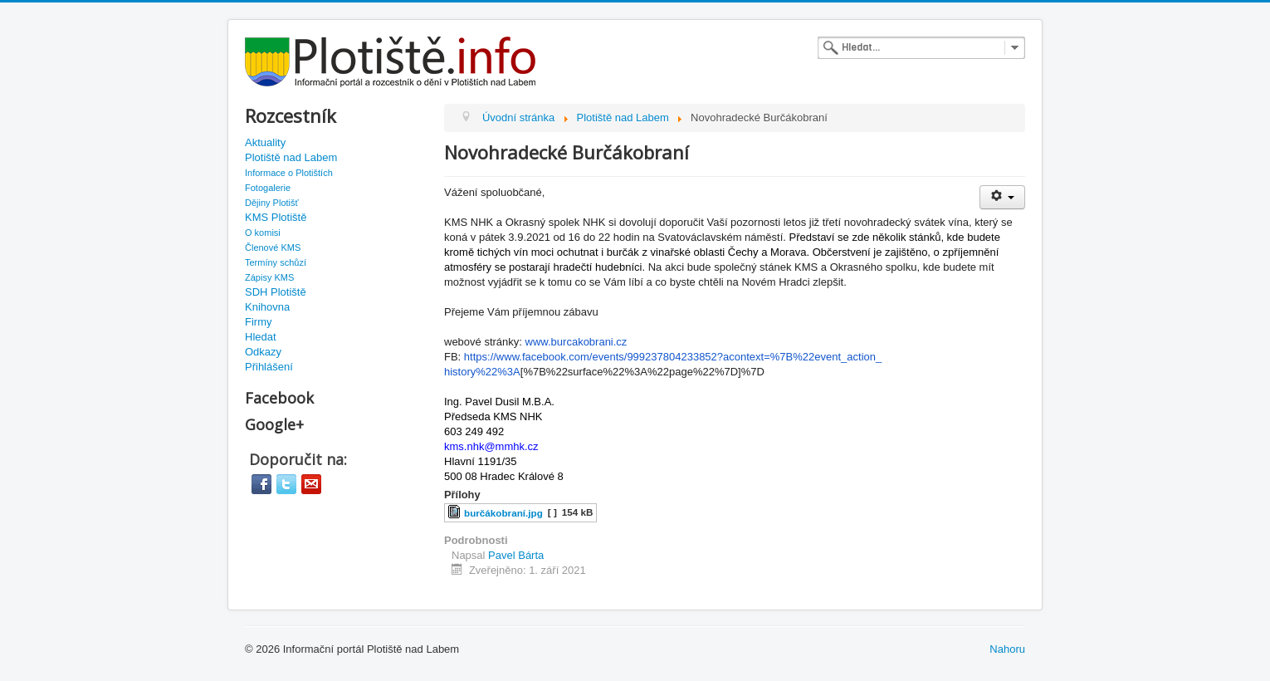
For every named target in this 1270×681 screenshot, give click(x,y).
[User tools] (1002, 197)
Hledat (260, 337)
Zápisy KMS (269, 277)
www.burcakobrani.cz (576, 342)
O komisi (263, 233)
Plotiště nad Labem (291, 157)
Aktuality (265, 142)
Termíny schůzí (275, 262)
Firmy (258, 322)
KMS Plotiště (275, 217)
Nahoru (1007, 649)
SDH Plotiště (275, 292)
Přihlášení (269, 366)
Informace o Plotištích (289, 173)
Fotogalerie (268, 188)
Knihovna (267, 307)
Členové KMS (272, 247)
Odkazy (263, 351)
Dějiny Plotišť (272, 203)
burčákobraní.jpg (503, 512)
